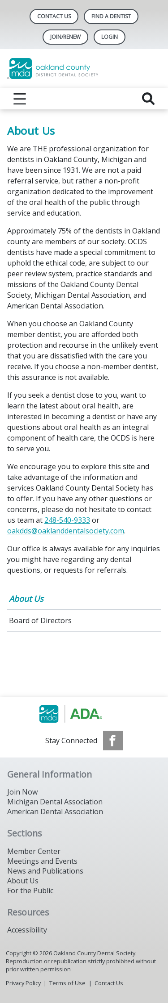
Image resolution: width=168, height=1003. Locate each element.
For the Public (30, 890)
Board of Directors (40, 620)
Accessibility (27, 930)
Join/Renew (65, 37)
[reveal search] (148, 98)
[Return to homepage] (84, 68)
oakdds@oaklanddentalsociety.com (65, 531)
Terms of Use (67, 983)
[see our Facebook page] (113, 740)
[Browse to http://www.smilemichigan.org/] (84, 714)
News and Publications (45, 871)
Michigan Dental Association (55, 802)
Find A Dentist (111, 16)
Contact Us (54, 16)
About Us (26, 598)
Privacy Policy (23, 983)
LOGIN (109, 37)
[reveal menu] (19, 98)
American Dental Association (55, 811)
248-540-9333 (67, 520)
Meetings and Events (42, 861)
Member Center (33, 851)
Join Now (22, 792)
